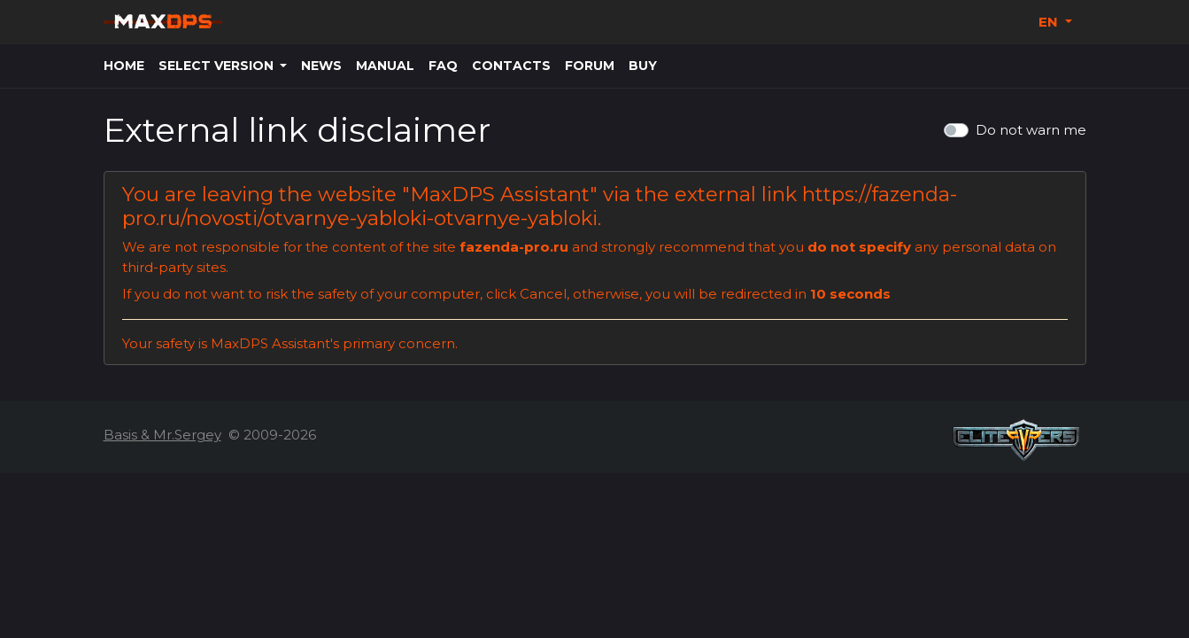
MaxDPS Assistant (500, 194)
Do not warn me (1031, 129)
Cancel (543, 293)
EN (1050, 21)
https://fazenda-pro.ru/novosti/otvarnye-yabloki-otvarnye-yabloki (539, 206)
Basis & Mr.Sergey (162, 434)
